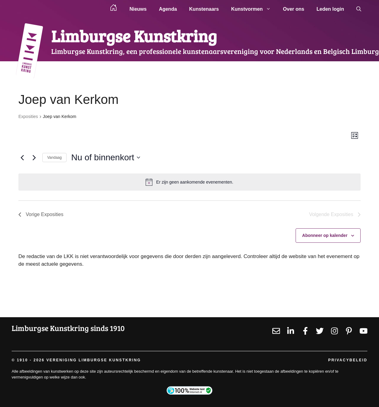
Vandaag (54, 157)
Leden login (330, 9)
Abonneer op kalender (324, 235)
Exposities (28, 116)
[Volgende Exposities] (34, 157)
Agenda (168, 9)
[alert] (189, 182)
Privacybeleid (347, 360)
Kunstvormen (254, 9)
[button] (358, 9)
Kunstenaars (204, 9)
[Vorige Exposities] (22, 157)
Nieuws (138, 9)
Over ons (293, 9)
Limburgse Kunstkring (134, 36)
